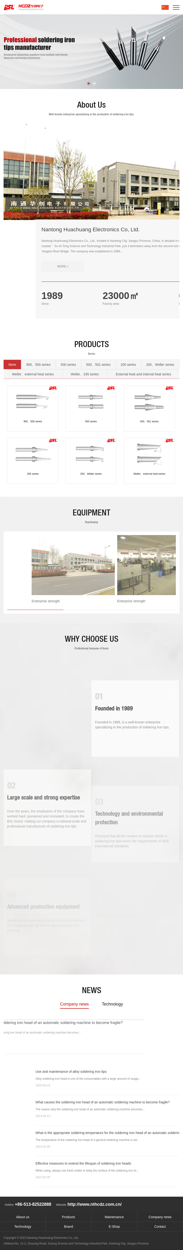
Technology (112, 1004)
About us (22, 1217)
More (12, 350)
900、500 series (38, 350)
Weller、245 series (85, 359)
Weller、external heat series (33, 359)
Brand (68, 1226)
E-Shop (114, 1226)
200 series (128, 350)
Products (68, 1217)
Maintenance (114, 1217)
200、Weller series (160, 350)
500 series (68, 350)
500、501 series (98, 350)
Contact (160, 1226)
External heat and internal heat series (143, 359)
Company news (74, 1004)
